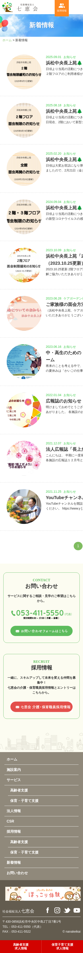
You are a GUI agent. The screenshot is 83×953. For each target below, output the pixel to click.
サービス (14, 780)
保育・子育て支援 (24, 801)
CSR (10, 821)
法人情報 (14, 811)
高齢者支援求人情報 (21, 946)
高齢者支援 (19, 790)
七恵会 (18, 910)
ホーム (7, 40)
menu (76, 7)
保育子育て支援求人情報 (62, 946)
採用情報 (62, 7)
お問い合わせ (17, 873)
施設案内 (14, 770)
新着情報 (14, 862)
